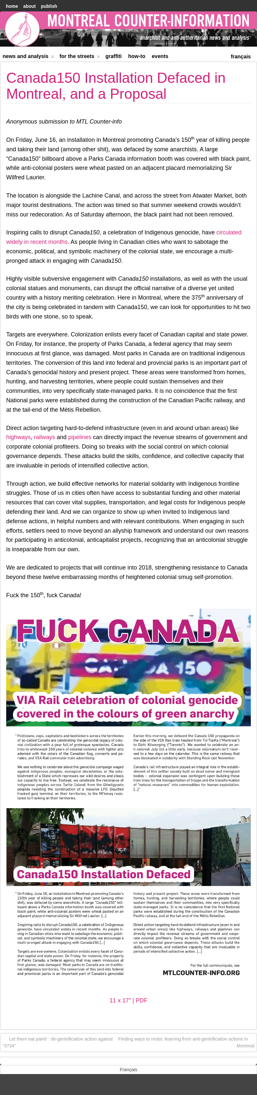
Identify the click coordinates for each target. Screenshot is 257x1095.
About (29, 6)
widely (14, 242)
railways (45, 437)
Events (160, 56)
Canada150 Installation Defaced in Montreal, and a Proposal (116, 85)
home (12, 6)
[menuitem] (240, 56)
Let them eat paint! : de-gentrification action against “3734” (58, 1042)
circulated (228, 232)
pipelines (79, 437)
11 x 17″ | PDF (128, 1000)
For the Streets (80, 57)
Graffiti (113, 56)
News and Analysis (28, 57)
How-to (136, 56)
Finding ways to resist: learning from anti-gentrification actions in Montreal (186, 1042)
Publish (49, 6)
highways (18, 437)
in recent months (46, 242)
